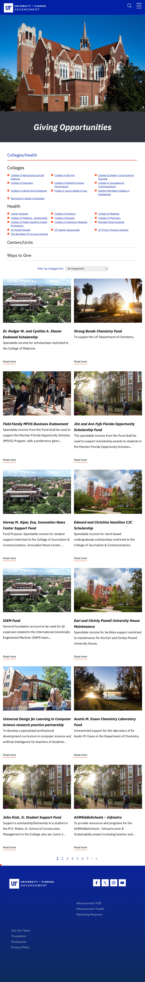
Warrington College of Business (27, 198)
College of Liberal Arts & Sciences (29, 190)
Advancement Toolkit (90, 909)
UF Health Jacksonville (67, 229)
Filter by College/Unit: (50, 268)
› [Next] (92, 858)
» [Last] (96, 858)
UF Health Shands (20, 229)
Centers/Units (20, 242)
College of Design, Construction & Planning (116, 177)
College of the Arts (64, 175)
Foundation (18, 936)
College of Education (22, 183)
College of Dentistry (65, 213)
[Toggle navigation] (139, 5)
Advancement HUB (88, 903)
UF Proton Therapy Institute (113, 229)
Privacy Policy (20, 947)
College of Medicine (108, 213)
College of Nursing (64, 218)
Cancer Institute (19, 213)
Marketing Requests (89, 914)
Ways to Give (19, 255)
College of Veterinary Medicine (70, 222)
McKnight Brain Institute (111, 222)
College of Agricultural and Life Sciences (27, 177)
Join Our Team (20, 930)
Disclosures (18, 942)
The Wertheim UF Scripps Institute (29, 234)
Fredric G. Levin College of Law (70, 190)
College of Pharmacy (109, 218)
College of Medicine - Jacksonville (29, 218)
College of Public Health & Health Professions (29, 224)
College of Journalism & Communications (111, 185)
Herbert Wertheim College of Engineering (113, 192)
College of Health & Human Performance (69, 185)
